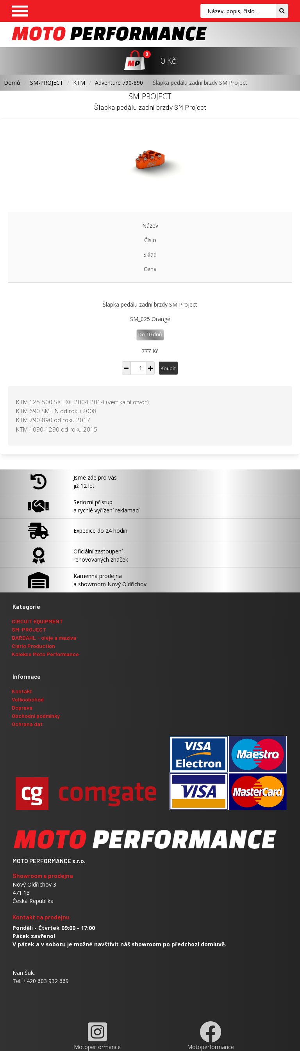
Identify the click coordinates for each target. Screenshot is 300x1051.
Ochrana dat (27, 724)
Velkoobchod (28, 699)
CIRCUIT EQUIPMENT (37, 621)
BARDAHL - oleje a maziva (44, 637)
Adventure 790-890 (119, 82)
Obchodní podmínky (36, 715)
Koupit (168, 368)
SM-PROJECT (46, 82)
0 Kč (168, 60)
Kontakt (22, 691)
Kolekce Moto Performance (45, 654)
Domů (12, 82)
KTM (79, 82)
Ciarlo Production (33, 645)
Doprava (22, 707)
